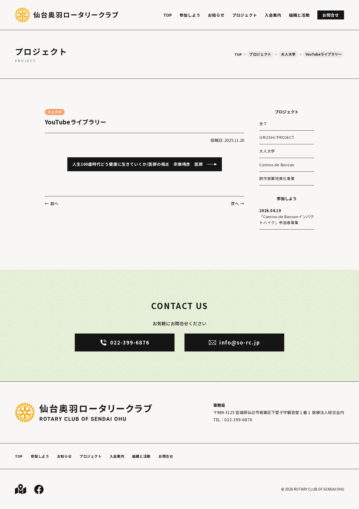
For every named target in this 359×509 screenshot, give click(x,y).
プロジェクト (244, 15)
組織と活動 (299, 15)
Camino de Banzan (276, 164)
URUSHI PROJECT (276, 137)
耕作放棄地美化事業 (277, 178)
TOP (167, 15)
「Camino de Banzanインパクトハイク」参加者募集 (286, 216)
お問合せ (330, 15)
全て (263, 123)
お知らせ (216, 15)
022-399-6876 (238, 420)
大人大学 (54, 111)
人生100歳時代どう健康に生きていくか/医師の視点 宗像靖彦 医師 (137, 164)
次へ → (237, 203)
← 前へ (52, 203)
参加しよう (190, 15)
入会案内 (273, 15)
